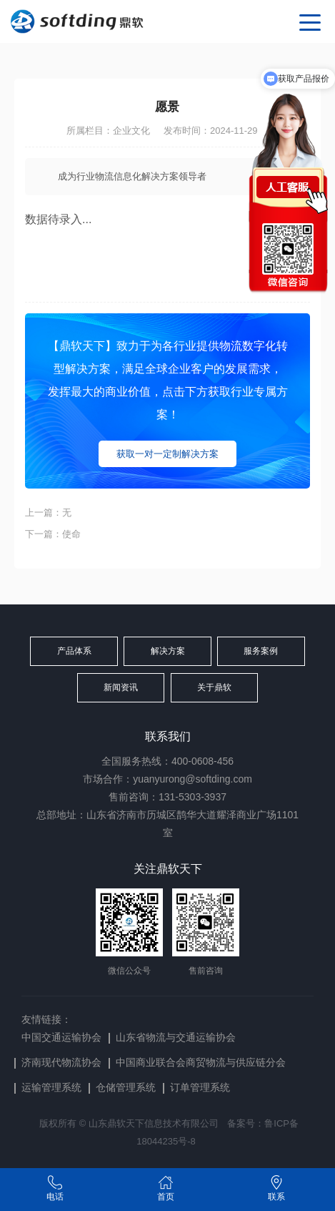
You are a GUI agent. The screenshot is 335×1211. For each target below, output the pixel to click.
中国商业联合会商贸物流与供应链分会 (201, 1062)
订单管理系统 (200, 1087)
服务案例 (261, 651)
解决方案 (168, 651)
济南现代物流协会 (61, 1062)
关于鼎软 (214, 687)
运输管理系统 (51, 1087)
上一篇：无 (48, 512)
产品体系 (74, 651)
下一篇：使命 (53, 534)
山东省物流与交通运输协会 (176, 1037)
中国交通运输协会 (61, 1037)
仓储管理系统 (126, 1087)
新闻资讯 (121, 687)
